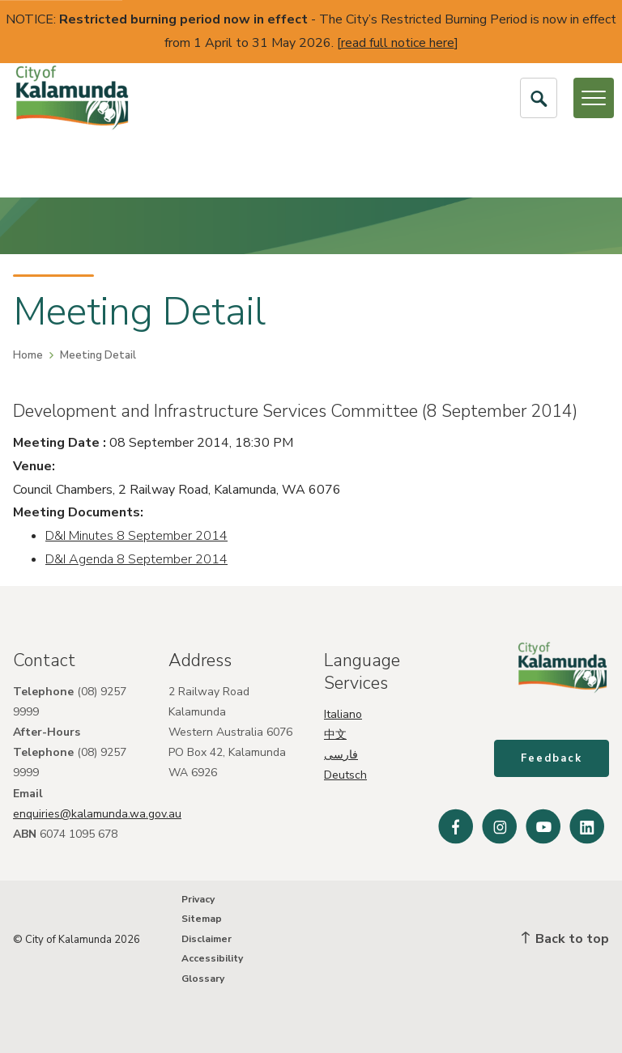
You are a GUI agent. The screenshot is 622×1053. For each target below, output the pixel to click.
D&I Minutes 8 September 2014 (136, 536)
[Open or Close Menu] (594, 98)
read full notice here (397, 43)
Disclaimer (206, 939)
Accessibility (212, 958)
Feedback (551, 758)
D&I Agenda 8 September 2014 (136, 559)
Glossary (202, 978)
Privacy (198, 899)
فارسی (341, 754)
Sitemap (201, 918)
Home (28, 355)
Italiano (343, 714)
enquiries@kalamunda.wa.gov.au (97, 814)
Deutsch (345, 775)
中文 (335, 734)
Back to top (565, 939)
